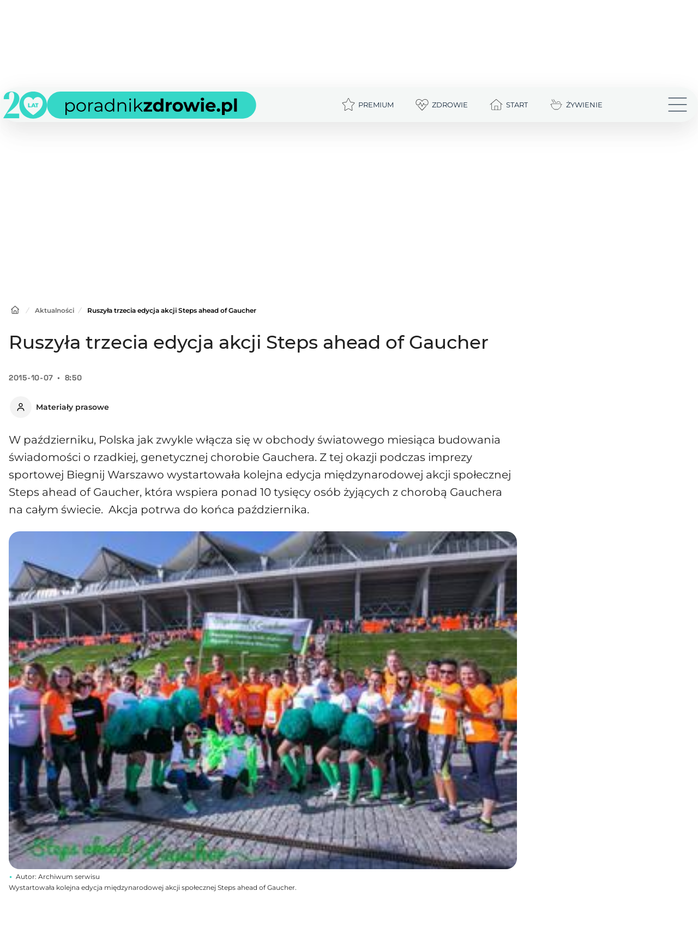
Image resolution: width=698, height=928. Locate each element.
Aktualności (54, 310)
